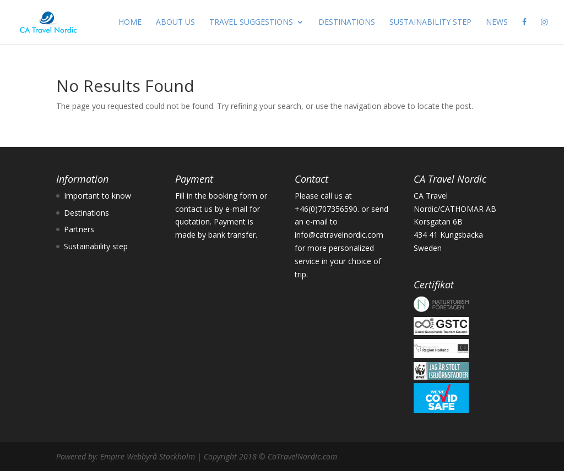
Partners (79, 229)
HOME (130, 22)
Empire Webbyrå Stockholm (147, 456)
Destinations (86, 212)
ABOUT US (175, 22)
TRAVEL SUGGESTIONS (251, 22)
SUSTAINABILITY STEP (430, 22)
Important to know (97, 195)
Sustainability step (96, 246)
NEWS (497, 22)
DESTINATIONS (346, 22)
